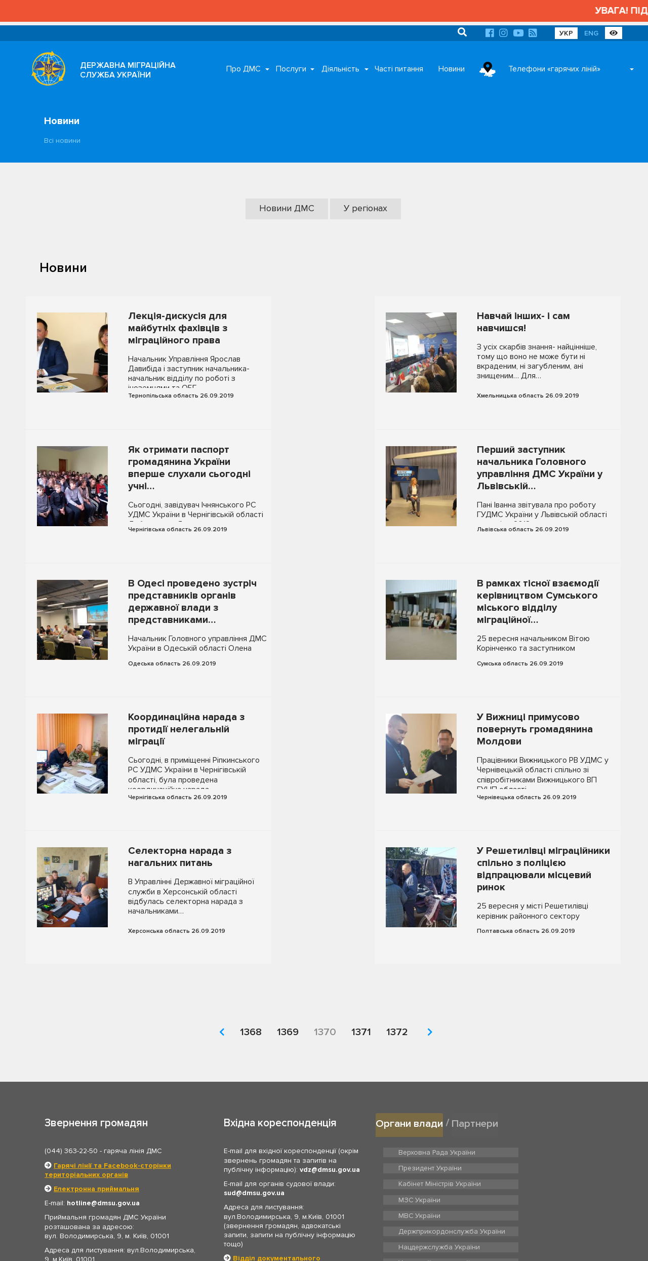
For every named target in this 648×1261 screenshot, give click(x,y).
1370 (325, 920)
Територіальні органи (117, 1183)
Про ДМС (243, 69)
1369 (288, 920)
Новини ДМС (288, 208)
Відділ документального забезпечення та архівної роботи (283, 1151)
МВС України (418, 1071)
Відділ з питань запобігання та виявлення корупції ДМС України (283, 1175)
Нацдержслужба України (437, 1097)
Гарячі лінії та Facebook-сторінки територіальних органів (108, 1058)
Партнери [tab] (476, 1011)
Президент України (542, 1040)
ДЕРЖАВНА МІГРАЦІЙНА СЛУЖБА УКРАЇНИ (128, 70)
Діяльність (340, 69)
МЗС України (532, 1055)
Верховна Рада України (434, 1040)
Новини (451, 69)
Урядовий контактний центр (555, 1097)
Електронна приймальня (96, 1077)
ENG (591, 33)
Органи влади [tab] (410, 1011)
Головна (299, 1241)
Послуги (291, 69)
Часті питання (399, 69)
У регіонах (365, 208)
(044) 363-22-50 (71, 1039)
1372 (397, 920)
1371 (361, 920)
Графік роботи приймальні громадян (109, 1162)
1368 (251, 920)
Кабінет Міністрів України (437, 1055)
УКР (566, 33)
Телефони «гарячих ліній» (554, 69)
